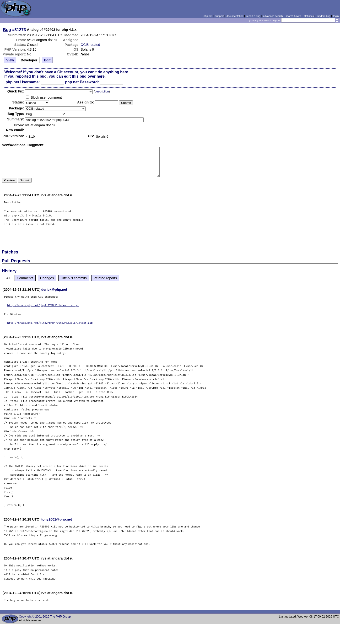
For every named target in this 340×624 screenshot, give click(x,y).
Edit (47, 60)
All (8, 278)
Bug (7, 29)
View (10, 60)
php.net (208, 16)
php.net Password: (82, 82)
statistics (309, 16)
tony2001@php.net (56, 519)
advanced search (273, 16)
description (102, 91)
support (219, 16)
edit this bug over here (84, 76)
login (336, 16)
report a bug (253, 16)
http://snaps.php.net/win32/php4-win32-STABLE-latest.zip (50, 322)
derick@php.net (54, 289)
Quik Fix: (15, 91)
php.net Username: (22, 82)
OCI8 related (90, 45)
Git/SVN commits (73, 278)
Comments (25, 278)
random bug (323, 16)
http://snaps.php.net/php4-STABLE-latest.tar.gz (43, 305)
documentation (235, 16)
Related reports (105, 278)
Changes (47, 278)
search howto (293, 16)
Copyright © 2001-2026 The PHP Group (45, 616)
